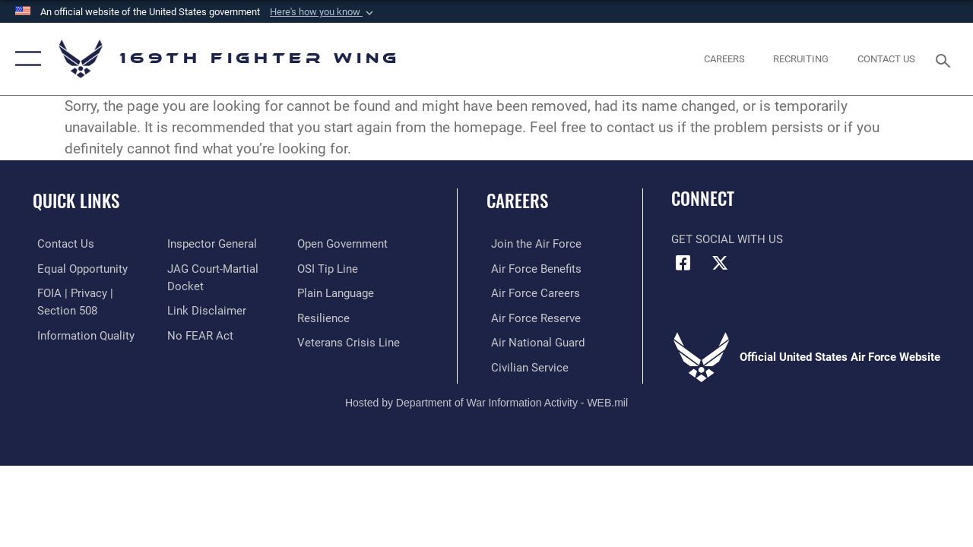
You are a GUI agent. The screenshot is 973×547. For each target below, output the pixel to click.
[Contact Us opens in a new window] (886, 59)
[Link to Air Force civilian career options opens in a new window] (525, 365)
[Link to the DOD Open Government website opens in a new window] (344, 244)
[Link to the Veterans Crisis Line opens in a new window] (350, 341)
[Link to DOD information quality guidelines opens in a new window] (81, 334)
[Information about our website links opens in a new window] (205, 310)
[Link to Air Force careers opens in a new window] (530, 292)
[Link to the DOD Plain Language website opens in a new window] (337, 292)
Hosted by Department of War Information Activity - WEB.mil (486, 400)
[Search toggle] (946, 59)
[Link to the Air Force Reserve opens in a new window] (531, 317)
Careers (517, 200)
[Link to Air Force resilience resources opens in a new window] (325, 317)
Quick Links (76, 200)
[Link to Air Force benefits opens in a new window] (531, 268)
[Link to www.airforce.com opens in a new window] (531, 244)
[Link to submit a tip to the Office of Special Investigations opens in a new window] (329, 268)
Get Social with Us (727, 239)
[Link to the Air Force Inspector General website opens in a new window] (210, 244)
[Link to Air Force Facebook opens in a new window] (682, 262)
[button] (323, 12)
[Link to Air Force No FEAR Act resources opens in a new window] (199, 334)
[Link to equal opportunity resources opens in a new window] (78, 268)
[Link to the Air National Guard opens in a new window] (533, 341)
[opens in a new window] (724, 59)
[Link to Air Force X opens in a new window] (719, 262)
